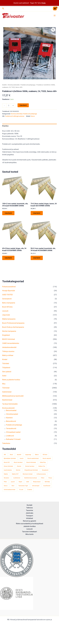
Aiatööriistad (6, 392)
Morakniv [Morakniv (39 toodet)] (6, 478)
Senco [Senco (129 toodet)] (5, 485)
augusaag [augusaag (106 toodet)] (28, 454)
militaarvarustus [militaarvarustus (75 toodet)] (41, 474)
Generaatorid (6, 299)
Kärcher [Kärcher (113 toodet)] (18, 470)
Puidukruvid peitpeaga (14, 425)
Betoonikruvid (11, 421)
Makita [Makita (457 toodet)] (6, 474)
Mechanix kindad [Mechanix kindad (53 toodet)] (27, 474)
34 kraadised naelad (13, 432)
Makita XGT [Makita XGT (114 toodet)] (15, 474)
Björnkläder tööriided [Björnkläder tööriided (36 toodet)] (10, 458)
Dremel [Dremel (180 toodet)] (19, 466)
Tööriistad (5, 388)
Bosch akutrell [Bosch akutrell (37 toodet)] (47, 458)
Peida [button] (43, 3)
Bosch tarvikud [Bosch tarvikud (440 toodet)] (18, 462)
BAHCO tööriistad (8, 339)
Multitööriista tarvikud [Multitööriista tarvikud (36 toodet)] (30, 478)
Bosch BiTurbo (7, 307)
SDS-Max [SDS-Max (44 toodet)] (47, 481)
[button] (3, 8)
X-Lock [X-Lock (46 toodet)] (21, 489)
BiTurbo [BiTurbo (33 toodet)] (45, 454)
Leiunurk (5, 311)
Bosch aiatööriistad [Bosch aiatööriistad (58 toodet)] (33, 458)
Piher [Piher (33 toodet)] (5, 481)
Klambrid (9, 418)
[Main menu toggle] (54, 15)
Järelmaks (29, 513)
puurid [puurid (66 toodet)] (13, 481)
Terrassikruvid (11, 428)
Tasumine (29, 510)
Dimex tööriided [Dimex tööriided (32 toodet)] (8, 466)
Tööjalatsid (6, 368)
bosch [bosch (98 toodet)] (21, 458)
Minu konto (29, 534)
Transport (29, 516)
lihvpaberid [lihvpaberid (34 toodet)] (45, 470)
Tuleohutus (6, 443)
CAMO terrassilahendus (10, 343)
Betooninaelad (11, 410)
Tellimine (29, 508)
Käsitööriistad (7, 400)
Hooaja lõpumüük (8, 291)
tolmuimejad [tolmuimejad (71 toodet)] (35, 485)
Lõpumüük (6, 315)
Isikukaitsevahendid (9, 347)
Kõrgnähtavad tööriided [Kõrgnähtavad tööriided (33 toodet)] (31, 470)
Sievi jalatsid (6, 372)
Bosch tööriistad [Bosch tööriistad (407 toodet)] (31, 462)
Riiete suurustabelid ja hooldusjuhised (29, 524)
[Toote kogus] (8, 105)
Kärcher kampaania (9, 331)
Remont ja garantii (29, 521)
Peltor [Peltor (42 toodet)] (42, 478)
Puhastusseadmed (9, 287)
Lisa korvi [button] (8, 213)
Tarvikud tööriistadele (10, 404)
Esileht (4, 85)
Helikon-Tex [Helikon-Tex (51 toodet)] (41, 466)
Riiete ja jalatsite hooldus (11, 380)
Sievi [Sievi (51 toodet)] (13, 485)
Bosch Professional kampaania (13, 323)
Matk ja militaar (7, 355)
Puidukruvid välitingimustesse (14, 116)
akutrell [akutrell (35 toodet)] (19, 454)
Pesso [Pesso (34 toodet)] (50, 478)
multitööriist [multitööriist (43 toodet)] (16, 478)
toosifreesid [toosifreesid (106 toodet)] (46, 485)
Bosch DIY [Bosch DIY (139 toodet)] (7, 462)
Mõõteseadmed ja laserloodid (12, 396)
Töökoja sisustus (8, 351)
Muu (3, 384)
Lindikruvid (10, 436)
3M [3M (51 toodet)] (5, 454)
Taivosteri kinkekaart (29, 532)
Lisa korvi (23, 105)
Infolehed (29, 518)
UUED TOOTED (7, 295)
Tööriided (5, 363)
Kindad (4, 359)
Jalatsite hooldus (29, 526)
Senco (33, 116)
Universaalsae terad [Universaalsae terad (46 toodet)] (9, 489)
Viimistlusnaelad (12, 414)
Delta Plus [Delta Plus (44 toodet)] (43, 462)
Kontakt (29, 505)
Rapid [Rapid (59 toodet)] (20, 481)
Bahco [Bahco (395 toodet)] (37, 454)
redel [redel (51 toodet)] (27, 481)
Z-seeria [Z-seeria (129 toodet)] (29, 489)
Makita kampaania (8, 319)
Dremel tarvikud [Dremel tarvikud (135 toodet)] (29, 466)
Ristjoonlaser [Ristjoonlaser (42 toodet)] (37, 481)
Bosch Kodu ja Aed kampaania (13, 327)
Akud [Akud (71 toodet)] (11, 454)
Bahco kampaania (8, 303)
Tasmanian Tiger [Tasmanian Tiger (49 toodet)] (23, 485)
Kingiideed (6, 335)
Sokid (4, 376)
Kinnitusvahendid (8, 408)
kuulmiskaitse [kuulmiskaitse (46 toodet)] (8, 470)
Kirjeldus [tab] (5, 126)
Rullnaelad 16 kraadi (13, 439)
